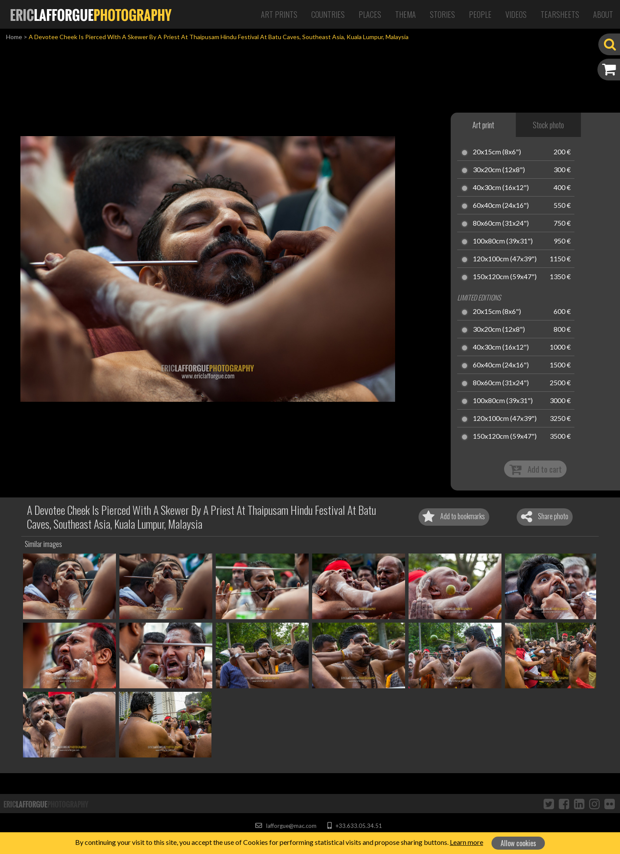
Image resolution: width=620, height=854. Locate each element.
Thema (405, 14)
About (603, 14)
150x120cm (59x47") (505, 277)
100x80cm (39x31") (503, 241)
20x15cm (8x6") (497, 152)
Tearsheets (560, 14)
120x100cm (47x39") (505, 259)
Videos (516, 14)
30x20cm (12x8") (499, 170)
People (480, 14)
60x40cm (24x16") (501, 205)
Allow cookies (518, 843)
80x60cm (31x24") (501, 223)
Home (14, 36)
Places (370, 14)
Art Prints (279, 14)
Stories (442, 14)
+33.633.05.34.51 (354, 825)
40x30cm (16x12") (501, 187)
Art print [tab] (483, 124)
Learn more (466, 842)
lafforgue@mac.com (285, 825)
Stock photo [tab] (548, 124)
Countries (328, 14)
